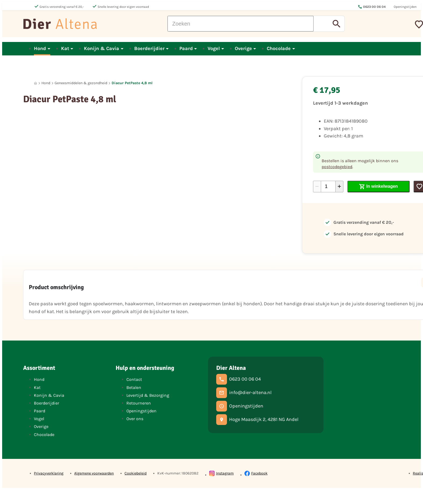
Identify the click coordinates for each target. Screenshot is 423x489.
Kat (37, 387)
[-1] (317, 186)
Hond (45, 83)
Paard (39, 410)
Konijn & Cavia (49, 395)
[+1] (339, 186)
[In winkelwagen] (378, 186)
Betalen (133, 387)
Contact (134, 379)
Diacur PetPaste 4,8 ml (132, 83)
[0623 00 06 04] (238, 379)
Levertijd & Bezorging (147, 395)
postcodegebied (337, 166)
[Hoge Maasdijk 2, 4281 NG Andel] (257, 419)
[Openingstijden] (239, 406)
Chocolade (44, 434)
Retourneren (138, 403)
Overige (41, 426)
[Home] (35, 83)
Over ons (134, 418)
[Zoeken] (241, 23)
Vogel (39, 418)
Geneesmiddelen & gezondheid (81, 83)
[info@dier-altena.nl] (244, 392)
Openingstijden (141, 410)
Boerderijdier (46, 403)
